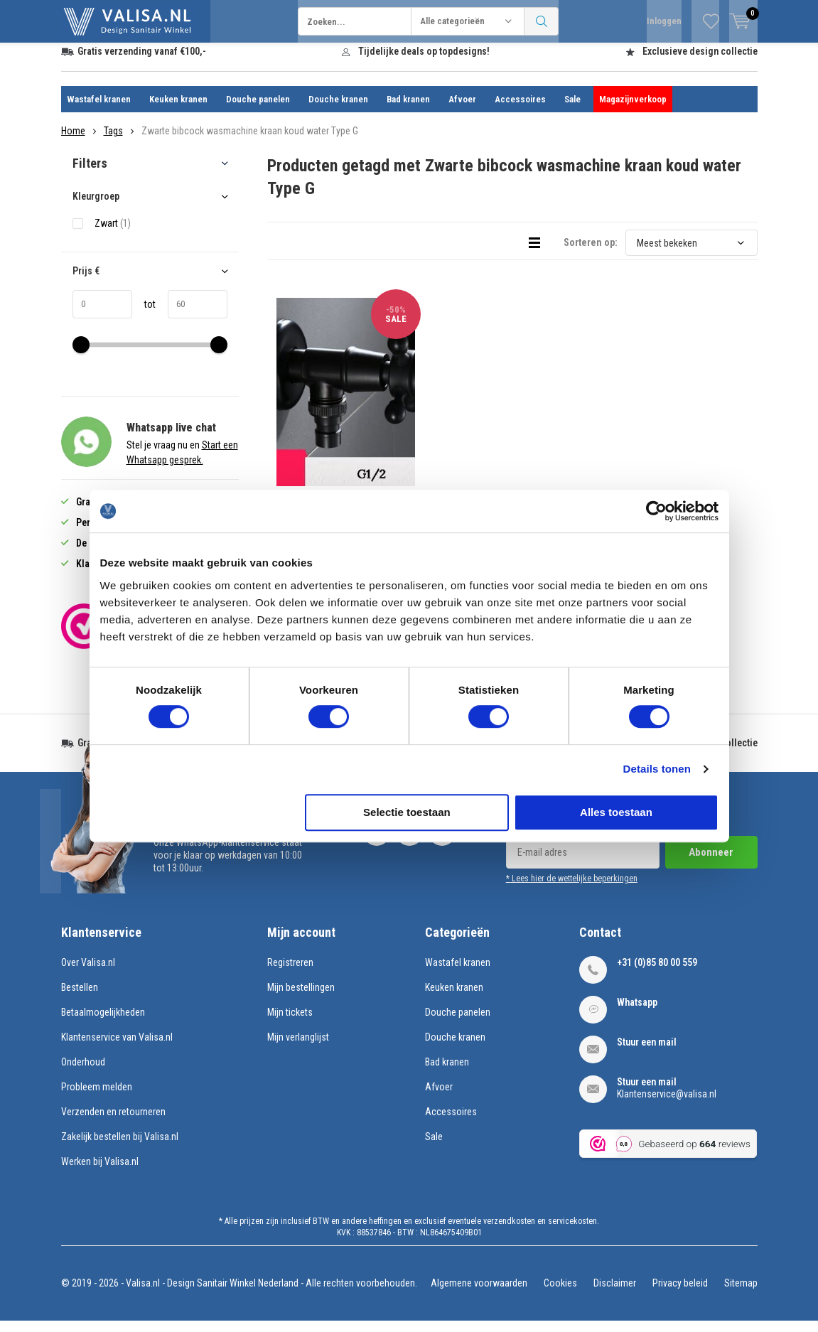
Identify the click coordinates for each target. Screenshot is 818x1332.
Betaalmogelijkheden (103, 1022)
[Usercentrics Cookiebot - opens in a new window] (656, 511)
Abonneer (711, 862)
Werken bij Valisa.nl (100, 1172)
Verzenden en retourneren (113, 1122)
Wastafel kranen (99, 109)
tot (144, 315)
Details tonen (657, 769)
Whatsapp (637, 1013)
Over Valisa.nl (88, 973)
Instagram (409, 839)
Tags (113, 141)
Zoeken (541, 21)
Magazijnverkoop (633, 109)
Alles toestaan (616, 812)
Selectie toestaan (407, 812)
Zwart (113, 233)
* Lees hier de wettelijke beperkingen (571, 889)
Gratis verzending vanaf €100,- (141, 62)
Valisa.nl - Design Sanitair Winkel (191, 1293)
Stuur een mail (647, 1052)
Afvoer (462, 109)
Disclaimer (614, 1293)
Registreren (290, 973)
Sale (572, 109)
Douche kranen (338, 109)
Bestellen (79, 998)
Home (73, 141)
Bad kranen (408, 109)
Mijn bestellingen (301, 998)
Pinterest (442, 839)
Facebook (376, 839)
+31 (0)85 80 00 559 (657, 973)
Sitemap (741, 1293)
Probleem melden (96, 1097)
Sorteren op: (591, 253)
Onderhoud (83, 1072)
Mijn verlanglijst (298, 1047)
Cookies (560, 1293)
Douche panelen (258, 109)
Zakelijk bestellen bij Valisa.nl (119, 1147)
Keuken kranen (178, 109)
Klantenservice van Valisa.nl (117, 1047)
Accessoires (520, 109)
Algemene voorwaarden (479, 1293)
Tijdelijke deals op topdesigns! (424, 62)
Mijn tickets (290, 1022)
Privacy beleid (680, 1293)
